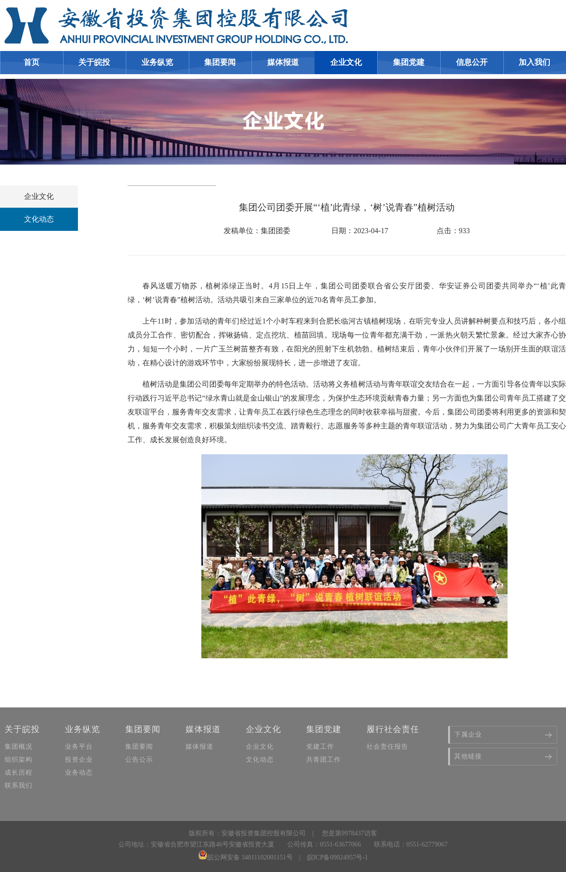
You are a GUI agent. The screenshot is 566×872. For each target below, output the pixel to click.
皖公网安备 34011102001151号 (245, 857)
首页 (31, 62)
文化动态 (39, 219)
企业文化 (39, 196)
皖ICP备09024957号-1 (337, 857)
